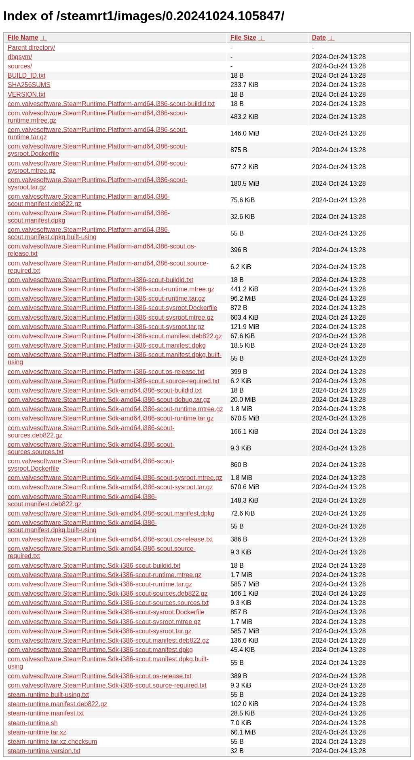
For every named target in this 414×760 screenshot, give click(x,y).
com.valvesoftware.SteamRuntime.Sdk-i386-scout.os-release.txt (99, 676)
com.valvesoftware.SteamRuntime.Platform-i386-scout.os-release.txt (106, 371)
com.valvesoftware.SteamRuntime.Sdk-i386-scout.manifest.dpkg (100, 649)
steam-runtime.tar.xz (37, 732)
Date (319, 37)
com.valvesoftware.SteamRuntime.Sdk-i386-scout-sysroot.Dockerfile (106, 612)
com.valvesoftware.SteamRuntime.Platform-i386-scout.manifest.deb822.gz (115, 336)
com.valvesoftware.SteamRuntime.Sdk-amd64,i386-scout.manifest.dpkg (111, 513)
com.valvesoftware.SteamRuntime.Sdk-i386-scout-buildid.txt (94, 565)
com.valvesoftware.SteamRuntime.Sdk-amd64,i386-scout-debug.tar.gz (109, 399)
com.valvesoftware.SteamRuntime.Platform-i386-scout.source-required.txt (114, 381)
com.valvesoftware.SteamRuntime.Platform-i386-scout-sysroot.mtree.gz (111, 317)
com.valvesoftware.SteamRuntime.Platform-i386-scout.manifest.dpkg (107, 345)
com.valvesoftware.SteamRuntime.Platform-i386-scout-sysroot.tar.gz (106, 326)
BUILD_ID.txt (26, 75)
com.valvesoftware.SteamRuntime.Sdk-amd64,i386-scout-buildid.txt (105, 390)
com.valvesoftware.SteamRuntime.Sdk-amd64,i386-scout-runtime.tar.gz (111, 418)
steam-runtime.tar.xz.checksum (52, 741)
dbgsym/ (20, 56)
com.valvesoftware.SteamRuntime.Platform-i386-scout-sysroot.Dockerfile (112, 307)
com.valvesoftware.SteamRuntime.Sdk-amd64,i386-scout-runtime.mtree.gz (115, 408)
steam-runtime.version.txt (44, 750)
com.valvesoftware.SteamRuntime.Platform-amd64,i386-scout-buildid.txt (111, 103)
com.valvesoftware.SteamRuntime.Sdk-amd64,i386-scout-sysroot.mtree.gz (115, 477)
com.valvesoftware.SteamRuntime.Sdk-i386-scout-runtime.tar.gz (100, 584)
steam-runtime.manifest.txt (46, 713)
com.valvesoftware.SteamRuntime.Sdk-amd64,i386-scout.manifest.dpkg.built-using (82, 526)
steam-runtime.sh (33, 723)
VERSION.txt (26, 94)
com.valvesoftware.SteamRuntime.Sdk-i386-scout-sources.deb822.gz (107, 593)
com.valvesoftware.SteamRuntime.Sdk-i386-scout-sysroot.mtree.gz (104, 621)
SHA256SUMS (29, 84)
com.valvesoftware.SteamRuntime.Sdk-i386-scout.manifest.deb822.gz (108, 640)
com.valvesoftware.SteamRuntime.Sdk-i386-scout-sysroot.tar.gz (99, 631)
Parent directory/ (31, 47)
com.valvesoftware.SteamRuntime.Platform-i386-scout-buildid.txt (100, 279)
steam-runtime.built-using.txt (48, 694)
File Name (23, 37)
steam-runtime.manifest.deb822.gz (57, 704)
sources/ (20, 66)
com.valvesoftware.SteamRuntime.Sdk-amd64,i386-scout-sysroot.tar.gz (110, 487)
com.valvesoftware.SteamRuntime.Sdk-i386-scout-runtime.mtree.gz (104, 574)
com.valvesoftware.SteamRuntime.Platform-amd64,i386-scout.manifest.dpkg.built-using (89, 233)
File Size (243, 37)
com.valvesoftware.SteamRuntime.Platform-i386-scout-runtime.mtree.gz (111, 289)
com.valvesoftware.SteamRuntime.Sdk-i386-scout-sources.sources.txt (108, 602)
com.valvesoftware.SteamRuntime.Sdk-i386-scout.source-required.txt (107, 685)
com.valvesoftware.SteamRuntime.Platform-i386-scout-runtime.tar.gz (106, 298)
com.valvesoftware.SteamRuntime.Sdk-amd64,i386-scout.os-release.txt (110, 539)
